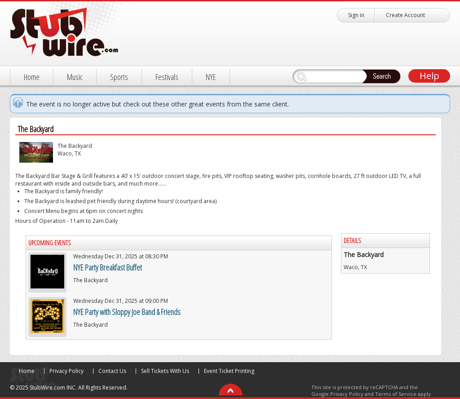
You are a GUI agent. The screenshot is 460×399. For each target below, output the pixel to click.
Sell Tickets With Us (165, 371)
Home (32, 76)
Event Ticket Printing (229, 371)
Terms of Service (395, 393)
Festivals (166, 76)
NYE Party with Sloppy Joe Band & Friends (127, 311)
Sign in (356, 15)
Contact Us (112, 371)
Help (429, 76)
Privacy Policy (66, 371)
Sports (119, 76)
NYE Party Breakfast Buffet (107, 267)
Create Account (405, 15)
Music (75, 76)
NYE (211, 76)
